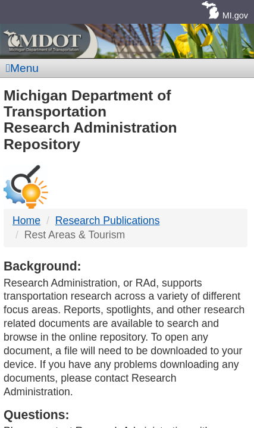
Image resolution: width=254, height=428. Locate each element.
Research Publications (107, 220)
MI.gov (235, 15)
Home (26, 220)
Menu (22, 68)
